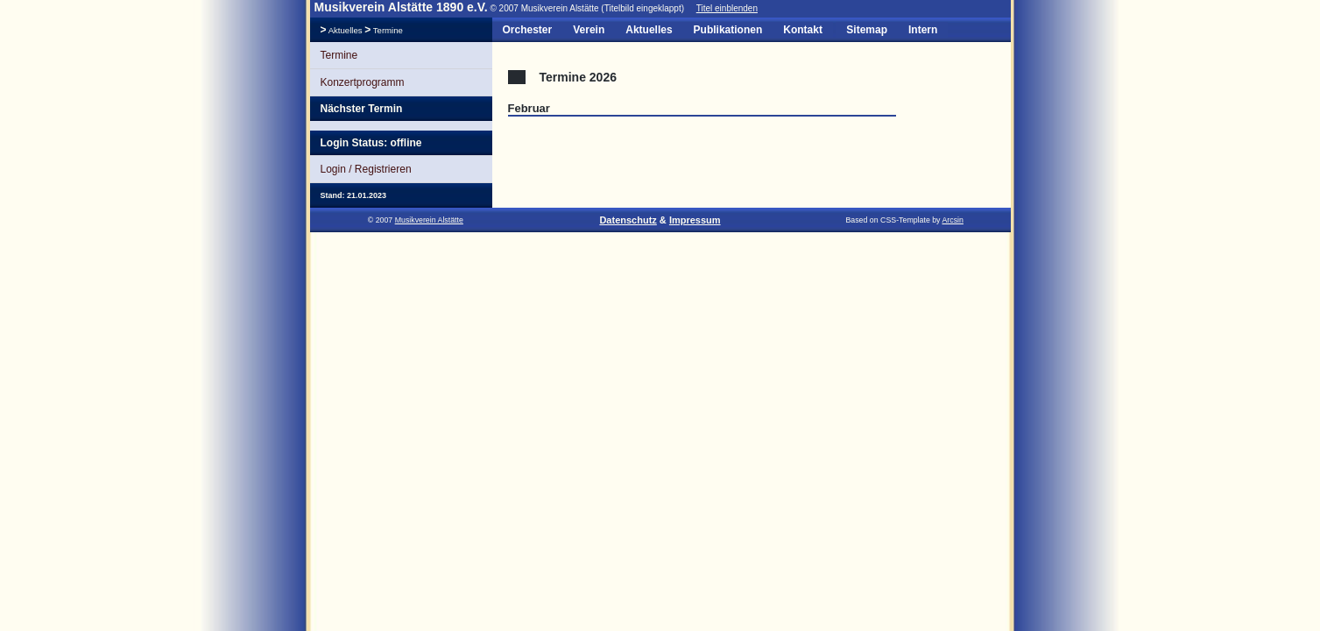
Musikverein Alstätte (429, 220)
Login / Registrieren (366, 169)
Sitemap (866, 30)
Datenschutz (627, 220)
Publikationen (728, 30)
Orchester (528, 30)
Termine (387, 30)
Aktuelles (346, 30)
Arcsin (952, 220)
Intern (922, 30)
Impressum (695, 220)
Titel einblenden (727, 8)
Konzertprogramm (363, 82)
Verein (588, 30)
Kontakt (802, 30)
